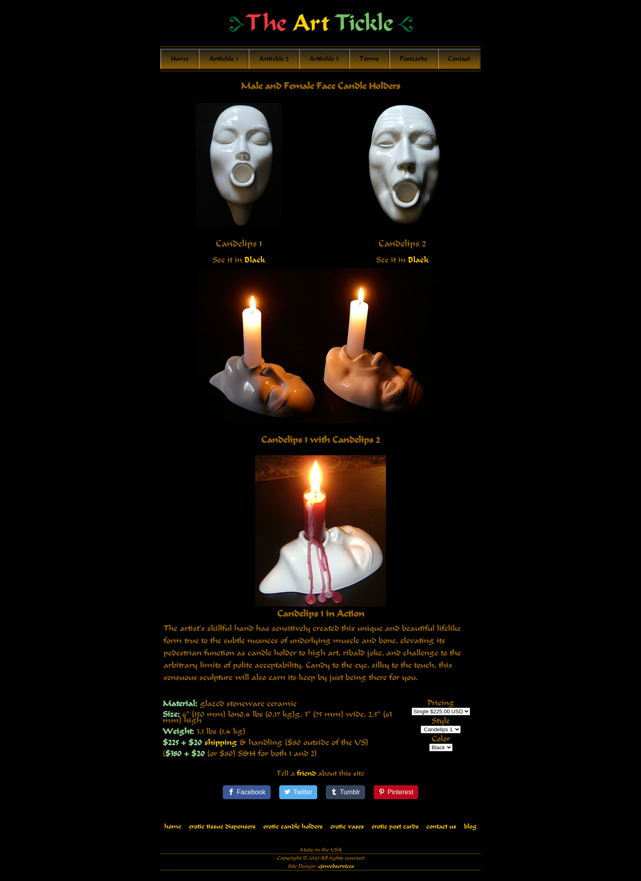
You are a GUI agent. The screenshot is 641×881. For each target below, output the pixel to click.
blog (470, 830)
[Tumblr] (345, 796)
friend (306, 777)
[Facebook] (247, 796)
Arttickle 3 (323, 59)
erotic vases (347, 830)
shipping (220, 742)
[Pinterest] (396, 796)
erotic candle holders (293, 830)
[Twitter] (298, 796)
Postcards (413, 59)
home (172, 830)
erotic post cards (395, 830)
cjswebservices (336, 870)
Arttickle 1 (223, 59)
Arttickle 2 (274, 59)
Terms (369, 59)
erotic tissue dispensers (222, 830)
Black (254, 260)
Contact (459, 59)
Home (179, 59)
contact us (441, 830)
